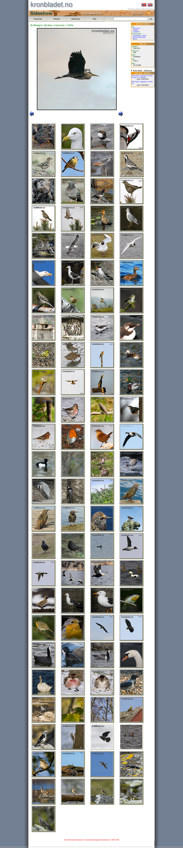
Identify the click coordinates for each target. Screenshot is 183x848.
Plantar (57, 19)
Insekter (136, 32)
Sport (135, 39)
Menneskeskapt (139, 37)
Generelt (136, 28)
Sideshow (75, 19)
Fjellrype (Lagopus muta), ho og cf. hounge (142, 76)
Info (94, 19)
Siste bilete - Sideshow (142, 71)
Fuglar (135, 30)
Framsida (38, 19)
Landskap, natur (140, 35)
